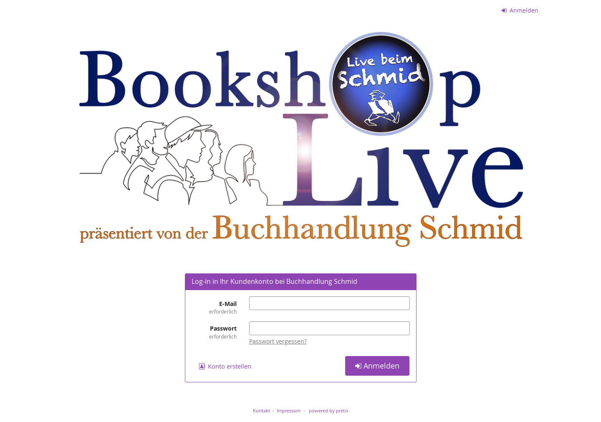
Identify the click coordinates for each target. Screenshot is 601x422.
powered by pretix (328, 410)
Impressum (288, 410)
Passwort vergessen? (278, 341)
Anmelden (520, 10)
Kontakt (261, 410)
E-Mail (214, 307)
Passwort (214, 332)
